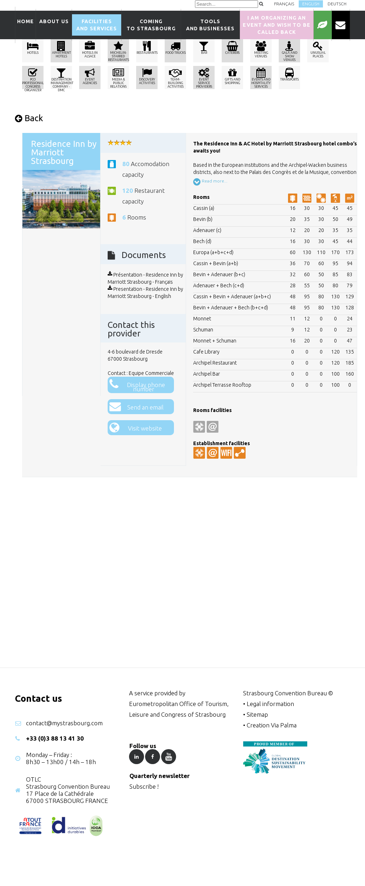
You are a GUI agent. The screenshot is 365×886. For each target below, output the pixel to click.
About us (54, 25)
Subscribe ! (144, 786)
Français (284, 3)
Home (25, 25)
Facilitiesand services (96, 25)
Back (29, 118)
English (310, 3)
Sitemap (257, 714)
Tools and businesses (210, 25)
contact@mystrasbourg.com (64, 723)
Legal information (270, 703)
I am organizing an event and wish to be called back (276, 25)
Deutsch (337, 3)
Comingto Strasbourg (151, 25)
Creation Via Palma (272, 725)
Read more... (210, 181)
